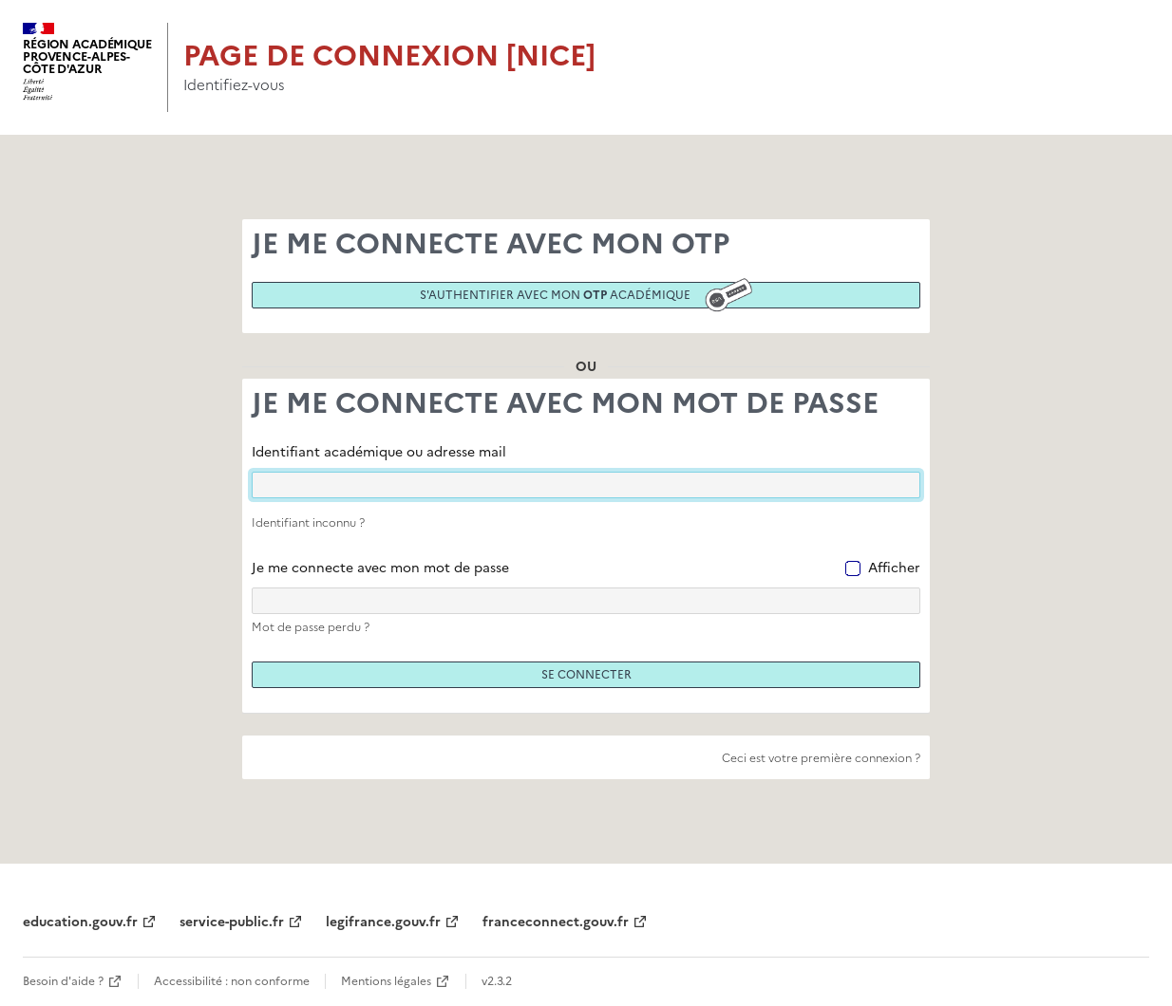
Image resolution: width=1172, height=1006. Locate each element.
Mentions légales (386, 981)
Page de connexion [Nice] (389, 55)
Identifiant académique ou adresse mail (379, 452)
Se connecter (586, 674)
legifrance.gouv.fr (383, 922)
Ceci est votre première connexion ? (821, 758)
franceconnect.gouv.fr (555, 922)
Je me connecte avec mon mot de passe (380, 568)
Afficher (894, 568)
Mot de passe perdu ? (310, 627)
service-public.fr (232, 922)
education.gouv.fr (80, 922)
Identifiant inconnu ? (308, 522)
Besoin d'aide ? (63, 981)
